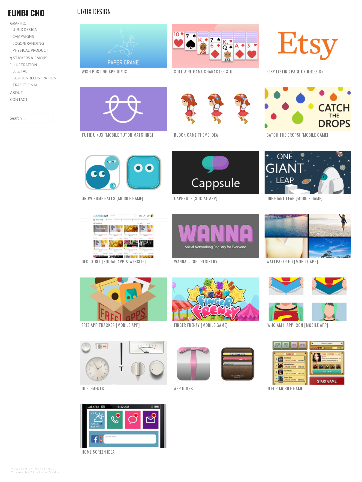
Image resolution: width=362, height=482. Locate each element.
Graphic (18, 23)
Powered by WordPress (33, 468)
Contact (19, 99)
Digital (19, 71)
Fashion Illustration (34, 78)
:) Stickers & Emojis (28, 57)
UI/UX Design (25, 29)
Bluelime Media (45, 472)
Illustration (23, 64)
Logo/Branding (28, 43)
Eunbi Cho (26, 12)
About (16, 92)
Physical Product (30, 50)
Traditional (25, 84)
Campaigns (23, 36)
